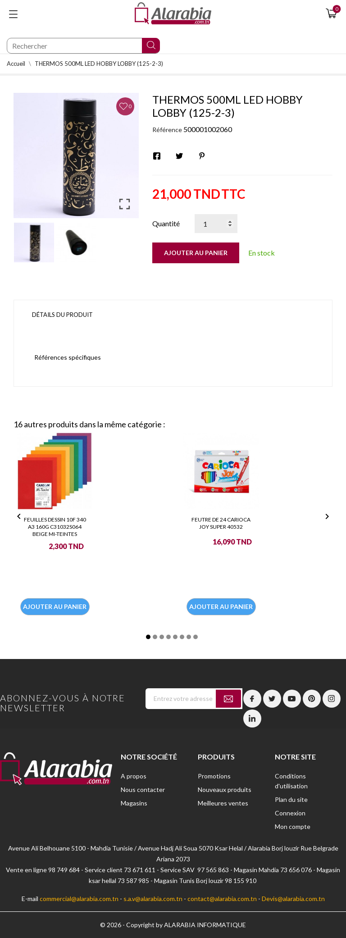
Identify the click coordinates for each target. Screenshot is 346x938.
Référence (167, 129)
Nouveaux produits (224, 789)
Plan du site (291, 799)
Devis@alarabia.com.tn (293, 898)
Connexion (290, 813)
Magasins (134, 803)
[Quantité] (216, 223)
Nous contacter (143, 789)
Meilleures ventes (223, 803)
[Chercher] (83, 46)
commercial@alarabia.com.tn (79, 898)
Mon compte (292, 826)
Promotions (214, 776)
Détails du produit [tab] (62, 314)
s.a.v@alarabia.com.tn (152, 898)
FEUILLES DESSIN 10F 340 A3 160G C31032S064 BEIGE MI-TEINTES (55, 526)
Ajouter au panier (196, 252)
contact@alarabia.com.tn (222, 898)
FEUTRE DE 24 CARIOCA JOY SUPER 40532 (220, 523)
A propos (133, 776)
